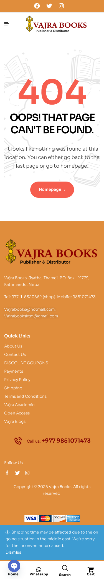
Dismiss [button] (13, 552)
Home (13, 574)
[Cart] (90, 570)
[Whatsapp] (39, 570)
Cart (91, 574)
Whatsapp (39, 574)
